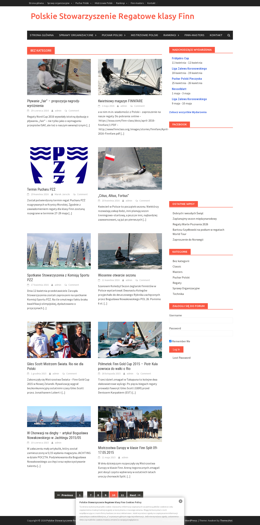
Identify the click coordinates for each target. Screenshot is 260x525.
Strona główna (36, 3)
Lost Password (181, 357)
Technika (178, 294)
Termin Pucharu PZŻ (41, 189)
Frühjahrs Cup (180, 58)
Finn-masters (137, 3)
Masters (178, 272)
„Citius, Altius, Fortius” (113, 196)
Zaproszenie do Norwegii (188, 239)
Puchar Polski (82, 3)
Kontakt (151, 3)
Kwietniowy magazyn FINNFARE (120, 101)
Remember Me (179, 341)
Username (175, 315)
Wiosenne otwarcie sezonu (117, 275)
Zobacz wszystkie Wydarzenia (188, 112)
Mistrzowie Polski (103, 3)
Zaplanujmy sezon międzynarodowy (195, 218)
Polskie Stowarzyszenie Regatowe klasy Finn (112, 16)
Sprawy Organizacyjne (186, 288)
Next (135, 495)
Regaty (177, 283)
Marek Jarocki (62, 194)
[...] (88, 125)
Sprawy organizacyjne (58, 3)
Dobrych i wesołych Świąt (188, 213)
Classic (177, 266)
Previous (65, 495)
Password (175, 328)
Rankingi (120, 3)
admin (58, 110)
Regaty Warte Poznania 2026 (190, 224)
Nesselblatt (179, 89)
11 (122, 495)
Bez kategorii (181, 261)
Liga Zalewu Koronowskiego (189, 68)
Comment (74, 110)
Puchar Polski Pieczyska (187, 78)
